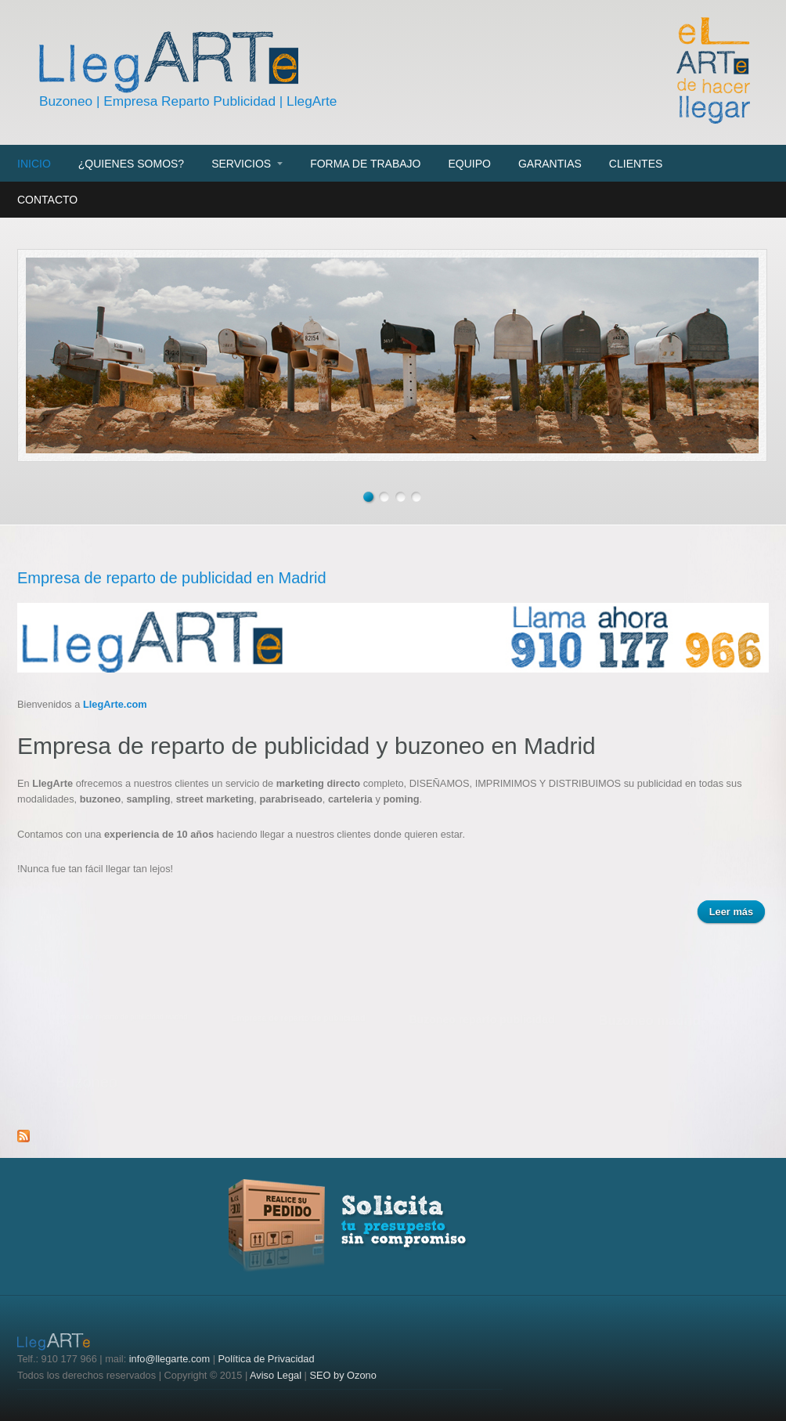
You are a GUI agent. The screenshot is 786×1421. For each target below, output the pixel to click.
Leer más (737, 913)
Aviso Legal (275, 1375)
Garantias (550, 163)
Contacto (47, 199)
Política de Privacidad (266, 1359)
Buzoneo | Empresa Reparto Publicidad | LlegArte (188, 101)
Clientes (635, 163)
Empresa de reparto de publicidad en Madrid (171, 577)
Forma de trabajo (365, 163)
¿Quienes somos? (131, 163)
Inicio (34, 163)
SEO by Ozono (342, 1375)
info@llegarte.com (169, 1359)
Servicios (241, 163)
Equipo (469, 163)
